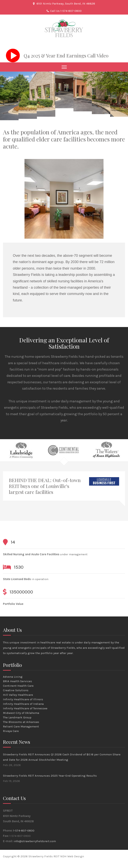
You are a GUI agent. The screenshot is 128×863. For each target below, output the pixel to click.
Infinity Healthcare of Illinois (23, 699)
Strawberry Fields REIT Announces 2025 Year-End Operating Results (50, 775)
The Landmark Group (17, 717)
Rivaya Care (11, 731)
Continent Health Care (18, 685)
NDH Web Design (72, 856)
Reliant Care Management (21, 726)
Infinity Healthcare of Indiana (23, 704)
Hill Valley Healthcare (18, 695)
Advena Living (13, 676)
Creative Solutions (15, 690)
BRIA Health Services (17, 681)
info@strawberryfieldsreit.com (35, 841)
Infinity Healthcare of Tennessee (25, 708)
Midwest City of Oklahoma (21, 713)
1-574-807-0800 (23, 830)
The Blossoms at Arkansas (21, 722)
